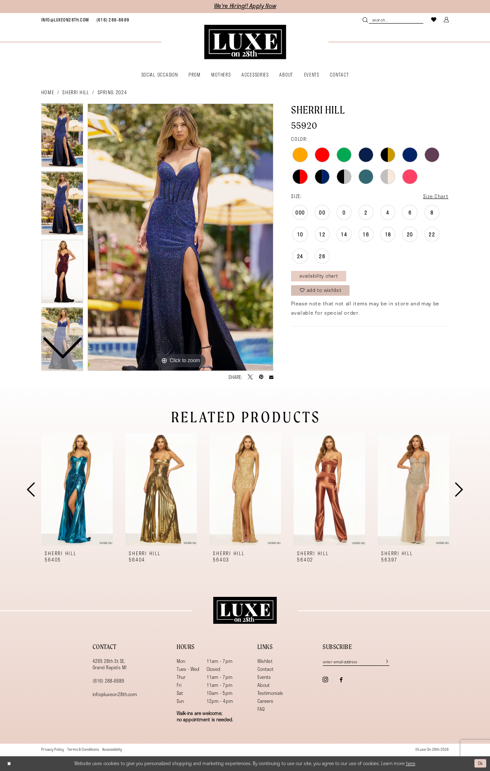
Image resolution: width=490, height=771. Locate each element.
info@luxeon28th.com (115, 694)
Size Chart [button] (436, 196)
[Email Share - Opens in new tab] (271, 377)
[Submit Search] (366, 20)
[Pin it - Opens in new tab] (261, 377)
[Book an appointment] (65, 19)
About (263, 685)
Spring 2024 (112, 92)
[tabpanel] (180, 237)
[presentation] (77, 489)
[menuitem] (65, 19)
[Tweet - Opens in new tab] (250, 377)
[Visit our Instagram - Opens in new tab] (325, 679)
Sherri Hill (75, 92)
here (410, 763)
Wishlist (265, 661)
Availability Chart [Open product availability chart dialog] (318, 275)
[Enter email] (356, 662)
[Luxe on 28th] (245, 610)
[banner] (245, 42)
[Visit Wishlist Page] (433, 19)
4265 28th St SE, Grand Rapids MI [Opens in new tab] (109, 664)
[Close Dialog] (9, 763)
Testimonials (270, 693)
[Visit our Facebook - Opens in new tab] (340, 680)
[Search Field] (393, 20)
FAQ (261, 709)
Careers (265, 701)
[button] (446, 19)
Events (264, 677)
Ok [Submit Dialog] (480, 763)
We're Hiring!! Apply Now (245, 6)
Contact (265, 669)
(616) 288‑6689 (108, 680)
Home (47, 92)
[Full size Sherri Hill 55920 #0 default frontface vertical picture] (180, 237)
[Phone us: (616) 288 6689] (113, 19)
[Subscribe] (384, 662)
